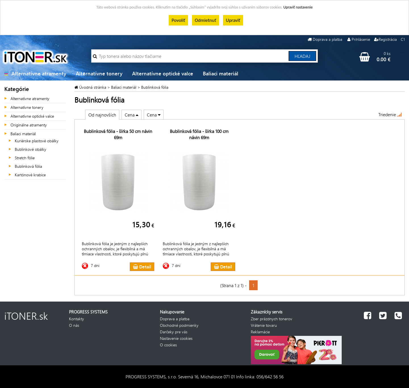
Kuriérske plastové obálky (37, 141)
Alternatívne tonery (99, 73)
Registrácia (388, 39)
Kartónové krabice (30, 175)
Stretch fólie (25, 158)
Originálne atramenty (29, 125)
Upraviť (233, 20)
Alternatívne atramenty (38, 73)
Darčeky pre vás (173, 332)
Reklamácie (260, 332)
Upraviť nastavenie (298, 7)
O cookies (168, 345)
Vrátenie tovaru (264, 325)
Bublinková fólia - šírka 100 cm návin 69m (199, 134)
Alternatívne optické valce (162, 73)
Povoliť (178, 20)
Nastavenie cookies (176, 338)
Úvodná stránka (93, 87)
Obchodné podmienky (179, 325)
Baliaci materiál (220, 73)
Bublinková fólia (28, 166)
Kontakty (76, 319)
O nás (74, 325)
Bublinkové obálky (30, 149)
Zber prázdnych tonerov (271, 319)
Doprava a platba (327, 39)
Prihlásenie (361, 39)
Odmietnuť (205, 20)
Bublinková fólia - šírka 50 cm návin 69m (118, 134)
